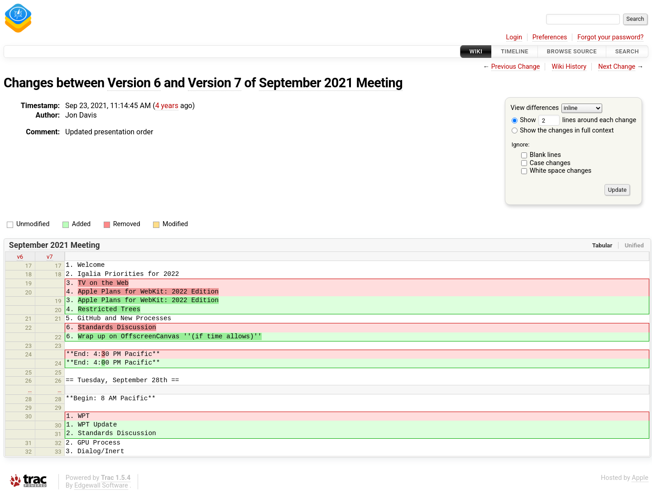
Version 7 (214, 82)
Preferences (549, 37)
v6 (20, 256)
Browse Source (572, 51)
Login (514, 37)
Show (524, 120)
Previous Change (515, 67)
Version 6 (134, 82)
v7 (50, 256)
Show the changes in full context (563, 130)
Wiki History (569, 67)
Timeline (514, 51)
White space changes (561, 171)
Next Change (616, 67)
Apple (640, 478)
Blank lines (545, 155)
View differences (535, 108)
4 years (166, 105)
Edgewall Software (101, 485)
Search (627, 51)
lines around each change (587, 120)
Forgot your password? (610, 37)
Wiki (476, 51)
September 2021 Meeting (331, 82)
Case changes (550, 163)
